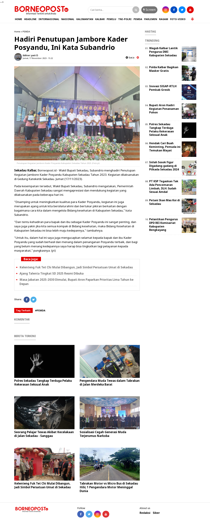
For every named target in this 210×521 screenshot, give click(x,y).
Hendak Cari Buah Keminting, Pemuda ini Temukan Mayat (165, 146)
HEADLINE (30, 19)
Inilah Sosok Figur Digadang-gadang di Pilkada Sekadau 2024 (164, 165)
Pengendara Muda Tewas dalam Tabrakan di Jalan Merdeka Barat (110, 382)
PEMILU (111, 19)
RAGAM (163, 19)
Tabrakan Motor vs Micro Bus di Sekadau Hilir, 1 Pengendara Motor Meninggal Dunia (109, 487)
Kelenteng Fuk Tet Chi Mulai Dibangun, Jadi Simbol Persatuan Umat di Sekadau (76, 267)
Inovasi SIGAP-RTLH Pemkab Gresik (163, 88)
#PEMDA (40, 310)
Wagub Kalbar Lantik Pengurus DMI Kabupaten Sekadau (163, 51)
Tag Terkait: (23, 310)
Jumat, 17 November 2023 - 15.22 (38, 58)
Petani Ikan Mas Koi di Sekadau (164, 202)
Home (17, 31)
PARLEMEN (150, 19)
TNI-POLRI (125, 19)
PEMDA (138, 19)
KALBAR (100, 19)
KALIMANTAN (84, 19)
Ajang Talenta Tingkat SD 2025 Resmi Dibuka (52, 273)
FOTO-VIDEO (178, 19)
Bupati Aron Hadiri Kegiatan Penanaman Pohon (164, 108)
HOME (18, 19)
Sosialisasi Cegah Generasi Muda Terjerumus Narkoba (103, 434)
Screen (149, 10)
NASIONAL (67, 19)
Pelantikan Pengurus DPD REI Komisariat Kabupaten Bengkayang (163, 224)
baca (130, 57)
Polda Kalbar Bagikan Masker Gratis (163, 69)
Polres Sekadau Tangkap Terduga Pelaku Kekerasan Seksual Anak (43, 382)
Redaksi (145, 513)
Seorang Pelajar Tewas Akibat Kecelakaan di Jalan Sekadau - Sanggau (44, 434)
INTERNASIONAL (49, 19)
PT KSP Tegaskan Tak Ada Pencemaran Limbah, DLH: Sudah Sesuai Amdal (163, 186)
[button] (192, 17)
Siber (156, 513)
